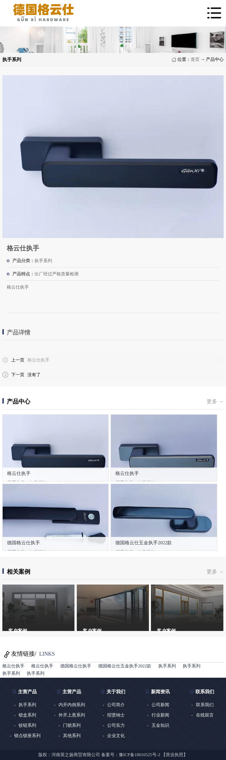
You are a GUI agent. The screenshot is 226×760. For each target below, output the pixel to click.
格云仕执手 (38, 360)
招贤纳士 (116, 715)
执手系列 (167, 666)
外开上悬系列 (72, 715)
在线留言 (205, 715)
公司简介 (116, 704)
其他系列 (72, 735)
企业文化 (116, 735)
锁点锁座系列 (27, 735)
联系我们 (205, 704)
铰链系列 (27, 725)
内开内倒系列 (72, 704)
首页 (195, 59)
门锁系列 (72, 725)
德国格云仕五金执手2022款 (143, 542)
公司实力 (116, 725)
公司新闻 (160, 704)
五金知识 (160, 725)
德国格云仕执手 (23, 542)
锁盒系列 (27, 715)
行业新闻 (160, 715)
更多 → (215, 401)
